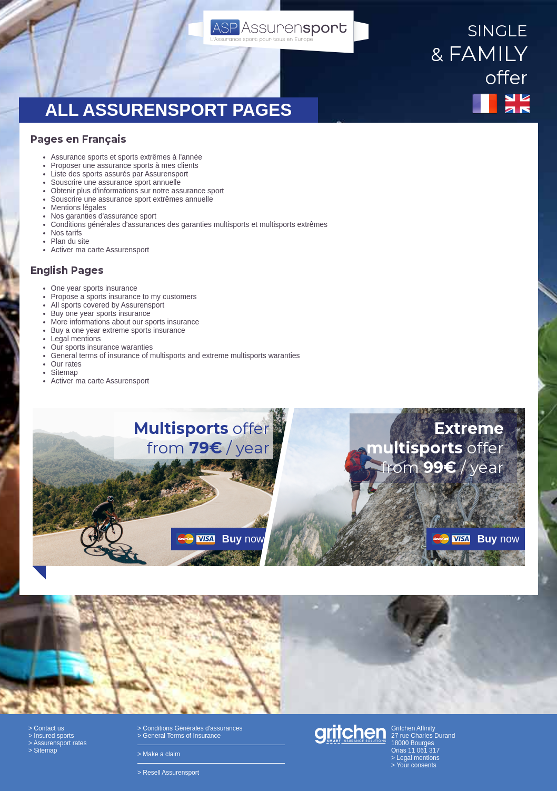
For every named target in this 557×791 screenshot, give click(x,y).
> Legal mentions (415, 758)
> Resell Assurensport (168, 772)
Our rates (66, 364)
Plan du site (70, 241)
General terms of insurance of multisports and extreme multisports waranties (175, 355)
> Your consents (413, 765)
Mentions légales (78, 207)
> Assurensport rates (57, 743)
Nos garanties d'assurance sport (103, 216)
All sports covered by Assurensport (108, 305)
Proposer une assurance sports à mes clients (124, 165)
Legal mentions (76, 338)
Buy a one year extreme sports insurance (118, 330)
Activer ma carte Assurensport (100, 249)
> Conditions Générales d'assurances (189, 728)
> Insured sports (51, 735)
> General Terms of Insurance (179, 735)
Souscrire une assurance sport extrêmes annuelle (132, 199)
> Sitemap (42, 750)
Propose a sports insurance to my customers (124, 296)
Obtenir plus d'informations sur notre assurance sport (137, 190)
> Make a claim (158, 754)
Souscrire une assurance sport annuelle (116, 182)
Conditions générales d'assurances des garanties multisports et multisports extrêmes (189, 224)
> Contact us (46, 728)
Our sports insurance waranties (102, 347)
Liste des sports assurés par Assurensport (119, 174)
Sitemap (64, 372)
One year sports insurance (94, 288)
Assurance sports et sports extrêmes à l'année (126, 157)
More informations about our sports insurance (125, 322)
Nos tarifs (66, 233)
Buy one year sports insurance (101, 313)
